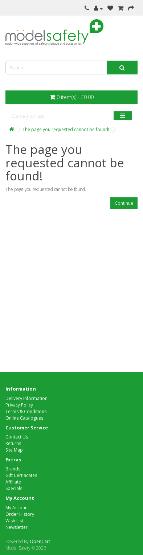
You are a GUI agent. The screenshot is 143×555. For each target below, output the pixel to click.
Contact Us (16, 437)
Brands (12, 469)
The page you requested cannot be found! (66, 129)
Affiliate (13, 482)
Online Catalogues (24, 418)
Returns (13, 443)
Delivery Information (26, 398)
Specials (13, 488)
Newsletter (16, 527)
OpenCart (40, 541)
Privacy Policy (19, 405)
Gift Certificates (21, 475)
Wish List (14, 521)
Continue (124, 203)
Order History (19, 514)
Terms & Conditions (25, 411)
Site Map (14, 450)
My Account (17, 508)
